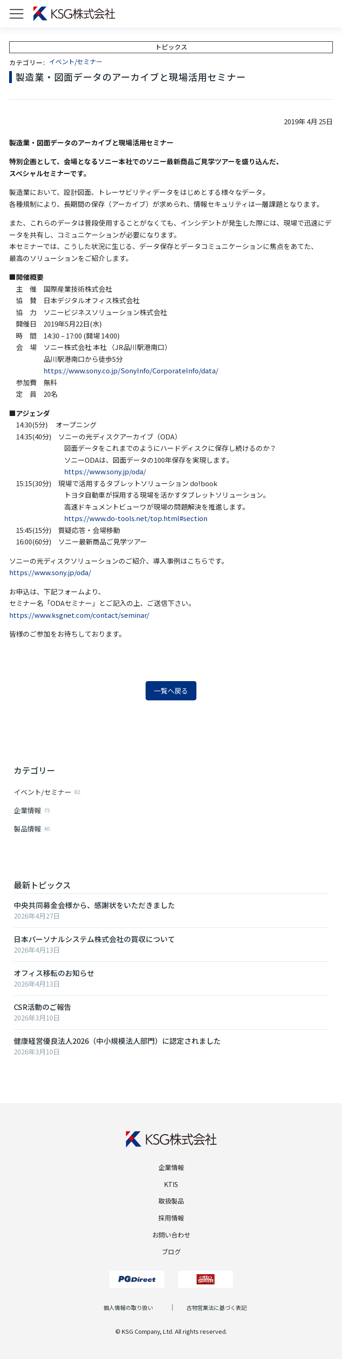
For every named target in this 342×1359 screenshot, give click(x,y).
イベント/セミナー (76, 61)
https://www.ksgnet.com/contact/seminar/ (79, 615)
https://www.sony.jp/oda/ (105, 471)
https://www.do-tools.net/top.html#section (135, 518)
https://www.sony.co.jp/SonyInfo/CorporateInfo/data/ (130, 370)
